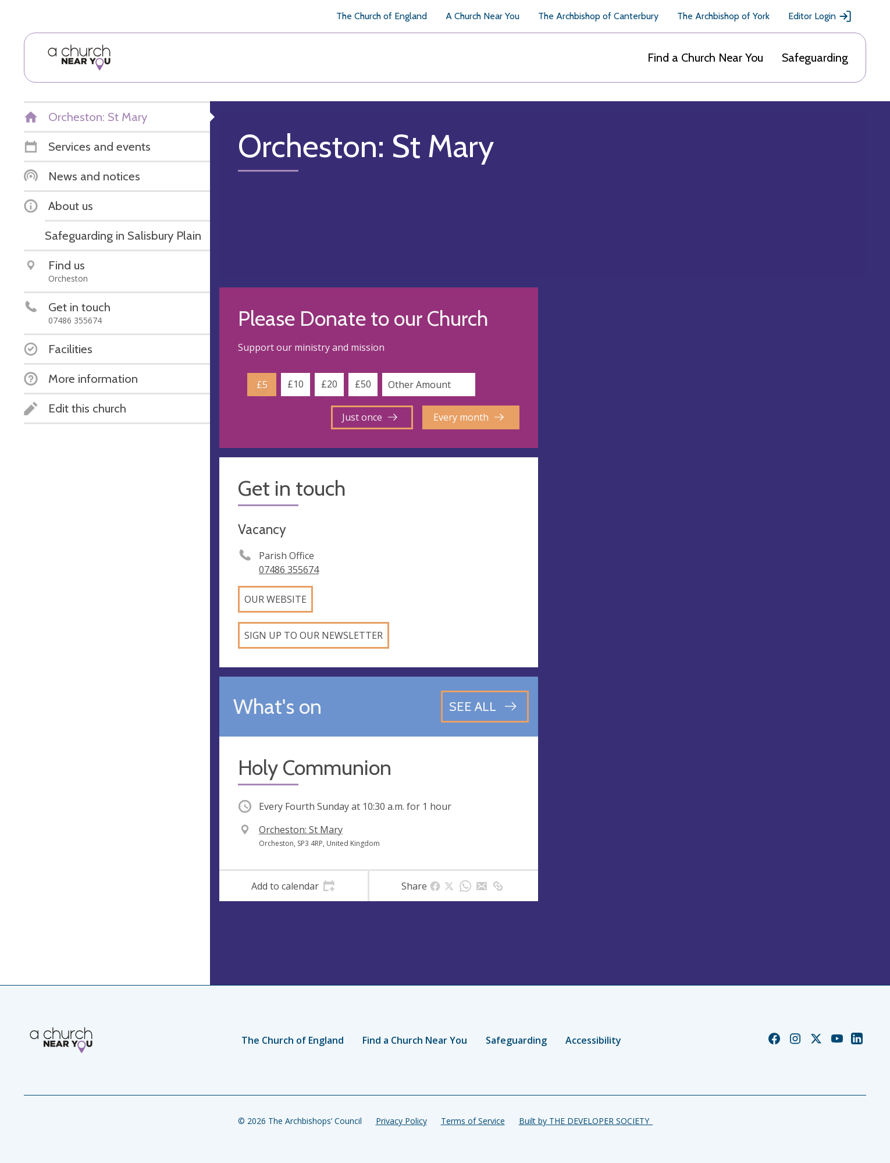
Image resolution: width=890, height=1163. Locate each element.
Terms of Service (473, 1120)
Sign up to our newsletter (313, 635)
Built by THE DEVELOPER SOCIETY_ (586, 1120)
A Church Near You (482, 16)
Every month (468, 417)
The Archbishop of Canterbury (598, 16)
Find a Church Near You (705, 58)
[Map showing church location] (706, 446)
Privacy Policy (401, 1120)
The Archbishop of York (723, 16)
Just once (369, 417)
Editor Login (820, 16)
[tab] (293, 886)
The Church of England (381, 16)
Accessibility (593, 1040)
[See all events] (485, 706)
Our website (275, 599)
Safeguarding (815, 58)
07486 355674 (289, 569)
